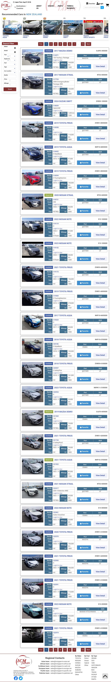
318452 (56, 151)
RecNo (6, 75)
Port (85, 56)
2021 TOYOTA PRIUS (63, 267)
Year (5, 54)
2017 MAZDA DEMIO (63, 51)
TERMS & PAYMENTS (71, 7)
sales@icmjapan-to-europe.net (60, 668)
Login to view (57, 60)
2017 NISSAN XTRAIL (63, 75)
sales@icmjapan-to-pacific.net (60, 671)
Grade (49, 58)
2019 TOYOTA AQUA (63, 147)
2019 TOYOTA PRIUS (63, 123)
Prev (40, 44)
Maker (6, 46)
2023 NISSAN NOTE (63, 243)
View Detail (100, 66)
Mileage (6, 83)
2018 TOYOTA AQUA (63, 339)
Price (5, 79)
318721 (56, 200)
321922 (56, 464)
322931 (56, 609)
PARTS (60, 6)
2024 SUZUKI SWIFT (63, 101)
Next (88, 44)
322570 (56, 536)
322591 (56, 584)
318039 (56, 106)
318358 (56, 127)
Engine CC (7, 58)
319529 (56, 320)
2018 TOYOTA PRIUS (63, 363)
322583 (56, 560)
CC (66, 67)
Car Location (7, 71)
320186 (56, 344)
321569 (56, 416)
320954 (56, 392)
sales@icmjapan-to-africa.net (60, 664)
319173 (56, 272)
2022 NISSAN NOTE (63, 219)
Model (6, 50)
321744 (56, 440)
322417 (56, 488)
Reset (10, 89)
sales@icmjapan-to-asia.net (60, 661)
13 (83, 44)
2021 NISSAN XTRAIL (63, 484)
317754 (56, 79)
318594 (56, 175)
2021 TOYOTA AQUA (63, 460)
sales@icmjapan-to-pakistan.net (61, 673)
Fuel (5, 63)
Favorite (84, 66)
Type (5, 67)
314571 (56, 55)
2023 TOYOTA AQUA (63, 387)
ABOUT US (38, 7)
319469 (56, 296)
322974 (56, 633)
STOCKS (51, 6)
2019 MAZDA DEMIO (63, 412)
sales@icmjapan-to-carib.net (60, 666)
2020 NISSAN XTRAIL (63, 195)
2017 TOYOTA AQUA (63, 315)
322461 (56, 512)
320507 (56, 368)
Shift (100, 56)
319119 (56, 224)
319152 (56, 248)
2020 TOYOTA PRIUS (63, 532)
